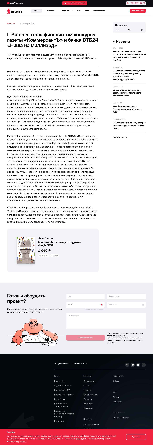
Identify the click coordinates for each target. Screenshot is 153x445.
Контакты (88, 407)
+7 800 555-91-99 (88, 364)
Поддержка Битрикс (63, 394)
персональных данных (116, 336)
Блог (87, 11)
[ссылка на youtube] (138, 364)
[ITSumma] (14, 11)
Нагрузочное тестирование (61, 404)
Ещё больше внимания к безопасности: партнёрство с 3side (127, 109)
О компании (89, 380)
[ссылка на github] (133, 364)
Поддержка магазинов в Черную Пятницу (64, 413)
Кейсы (78, 11)
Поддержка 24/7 (62, 389)
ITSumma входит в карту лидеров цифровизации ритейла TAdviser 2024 (129, 126)
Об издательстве (121, 412)
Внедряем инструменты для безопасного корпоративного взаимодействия (127, 93)
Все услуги (59, 420)
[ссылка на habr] (144, 364)
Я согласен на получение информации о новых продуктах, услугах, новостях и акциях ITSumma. (125, 340)
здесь (23, 441)
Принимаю (135, 437)
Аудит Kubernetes (62, 385)
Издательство (99, 11)
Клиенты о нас (90, 394)
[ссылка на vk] (127, 364)
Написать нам (138, 11)
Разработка (59, 399)
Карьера (87, 399)
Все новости (120, 137)
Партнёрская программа (89, 427)
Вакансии (88, 403)
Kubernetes (59, 380)
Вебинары (118, 399)
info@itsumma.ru (61, 364)
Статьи (116, 394)
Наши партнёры (91, 421)
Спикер (87, 385)
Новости (11, 24)
